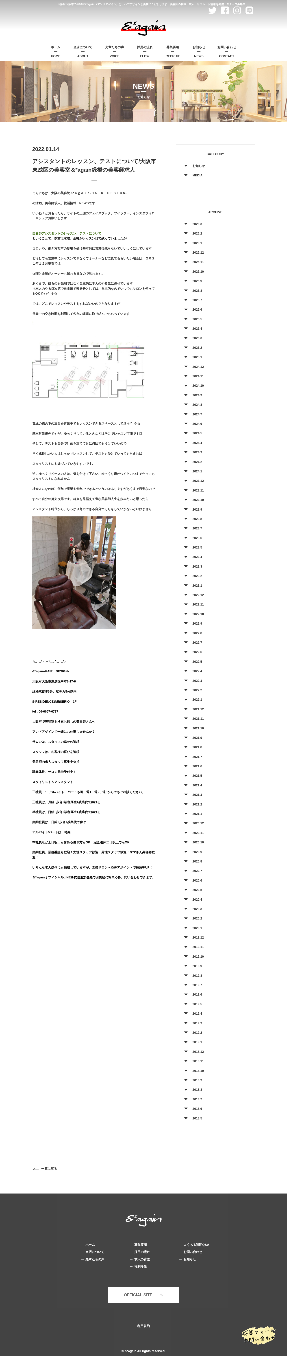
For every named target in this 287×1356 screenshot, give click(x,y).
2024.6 (197, 424)
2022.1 (197, 699)
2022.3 (197, 680)
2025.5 (197, 319)
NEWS (199, 51)
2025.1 (197, 357)
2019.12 (198, 937)
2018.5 (197, 1118)
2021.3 (197, 794)
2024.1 (197, 471)
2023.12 (198, 481)
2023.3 (197, 566)
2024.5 (197, 433)
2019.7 (197, 985)
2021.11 (198, 718)
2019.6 (197, 994)
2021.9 (197, 737)
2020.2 (197, 918)
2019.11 (198, 947)
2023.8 (197, 519)
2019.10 (198, 956)
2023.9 (197, 509)
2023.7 (197, 528)
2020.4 (197, 899)
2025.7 (197, 300)
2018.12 (198, 1051)
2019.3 (197, 1023)
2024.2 (197, 462)
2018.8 (197, 1089)
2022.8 (197, 633)
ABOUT (82, 51)
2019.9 (197, 966)
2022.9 (197, 623)
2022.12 (198, 595)
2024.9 (197, 395)
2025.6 (197, 309)
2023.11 (198, 490)
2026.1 (197, 243)
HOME (55, 51)
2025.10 (198, 271)
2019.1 (197, 1042)
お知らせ (198, 166)
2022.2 (197, 690)
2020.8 (197, 861)
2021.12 (198, 709)
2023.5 (197, 547)
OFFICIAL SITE (143, 1295)
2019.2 (197, 1032)
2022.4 (197, 671)
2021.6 (197, 766)
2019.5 (197, 1004)
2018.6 (197, 1108)
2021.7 (197, 757)
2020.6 (197, 880)
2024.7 (197, 414)
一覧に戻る (44, 1168)
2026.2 (197, 233)
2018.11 (198, 1061)
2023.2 (197, 576)
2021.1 (197, 814)
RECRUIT (173, 51)
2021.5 (197, 775)
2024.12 (198, 367)
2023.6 (197, 538)
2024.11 (198, 376)
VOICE (114, 51)
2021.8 (197, 747)
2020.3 (197, 909)
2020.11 (198, 833)
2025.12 (198, 252)
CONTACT (226, 51)
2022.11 (198, 604)
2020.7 (197, 871)
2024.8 (197, 404)
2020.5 (197, 890)
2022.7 (197, 642)
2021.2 (197, 804)
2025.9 (197, 281)
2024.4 (197, 443)
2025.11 (198, 262)
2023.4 (197, 557)
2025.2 (197, 347)
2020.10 (198, 842)
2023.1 (197, 585)
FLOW (145, 51)
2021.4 (197, 785)
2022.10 (198, 614)
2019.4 (197, 1013)
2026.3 (197, 224)
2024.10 (198, 385)
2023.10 (198, 500)
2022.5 (197, 661)
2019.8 (197, 975)
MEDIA (197, 175)
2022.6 (197, 652)
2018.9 (197, 1080)
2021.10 (198, 728)
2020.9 (197, 852)
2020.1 (197, 928)
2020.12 (198, 823)
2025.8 (197, 290)
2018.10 (198, 1071)
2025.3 (197, 338)
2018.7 (197, 1099)
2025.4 (197, 328)
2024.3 (197, 452)
